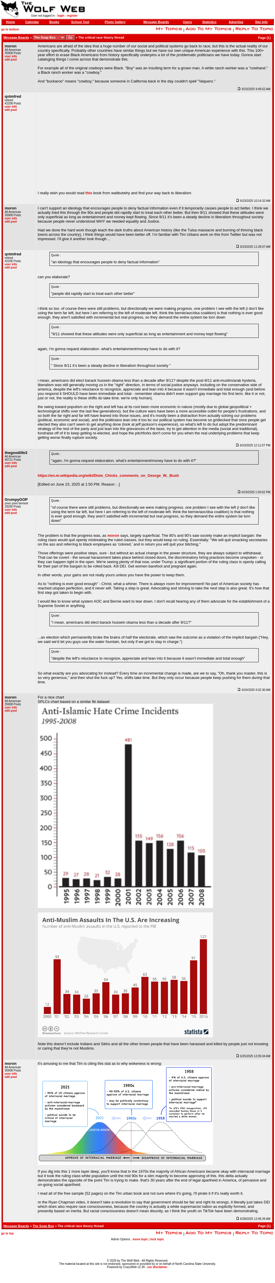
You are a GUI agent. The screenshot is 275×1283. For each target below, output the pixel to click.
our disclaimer (157, 1267)
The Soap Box (43, 1226)
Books (54, 22)
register (72, 15)
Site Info (261, 22)
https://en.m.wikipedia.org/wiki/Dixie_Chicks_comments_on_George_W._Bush (108, 475)
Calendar (32, 22)
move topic (140, 1239)
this (88, 193)
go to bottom (10, 29)
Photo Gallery (115, 22)
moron (113, 535)
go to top (7, 1233)
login (60, 15)
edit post (11, 59)
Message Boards (156, 22)
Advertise (236, 22)
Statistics (209, 22)
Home (10, 22)
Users (187, 22)
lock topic (157, 1239)
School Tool (80, 22)
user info (11, 56)
